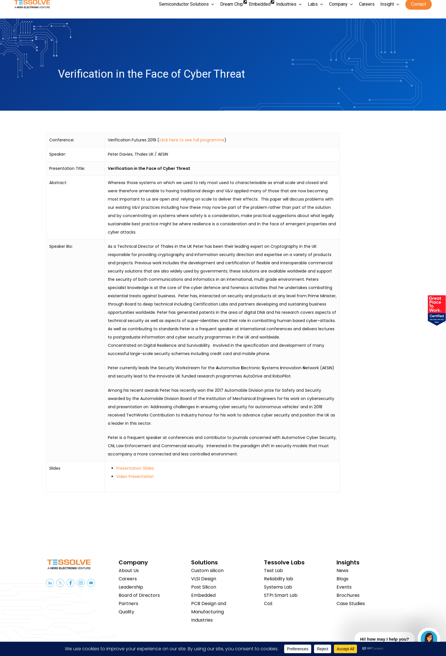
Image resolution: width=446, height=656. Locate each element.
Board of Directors (139, 595)
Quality (126, 611)
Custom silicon (207, 570)
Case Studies (350, 603)
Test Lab (273, 570)
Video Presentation (135, 476)
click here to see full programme (191, 140)
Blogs (342, 578)
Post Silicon (203, 587)
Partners (128, 603)
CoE (268, 603)
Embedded (203, 595)
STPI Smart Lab (281, 595)
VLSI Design (203, 578)
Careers (128, 578)
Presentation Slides (135, 468)
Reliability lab (278, 578)
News (342, 570)
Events (344, 587)
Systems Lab (278, 587)
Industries (202, 620)
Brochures (348, 595)
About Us (129, 570)
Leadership (131, 587)
